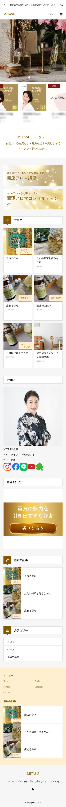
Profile (38, 681)
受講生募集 (13, 657)
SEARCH (61, 4)
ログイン (51, 14)
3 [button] (37, 77)
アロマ (10, 641)
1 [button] (29, 77)
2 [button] (33, 77)
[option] (33, 50)
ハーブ (10, 649)
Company (39, 687)
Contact (6, 692)
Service (6, 687)
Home (5, 681)
